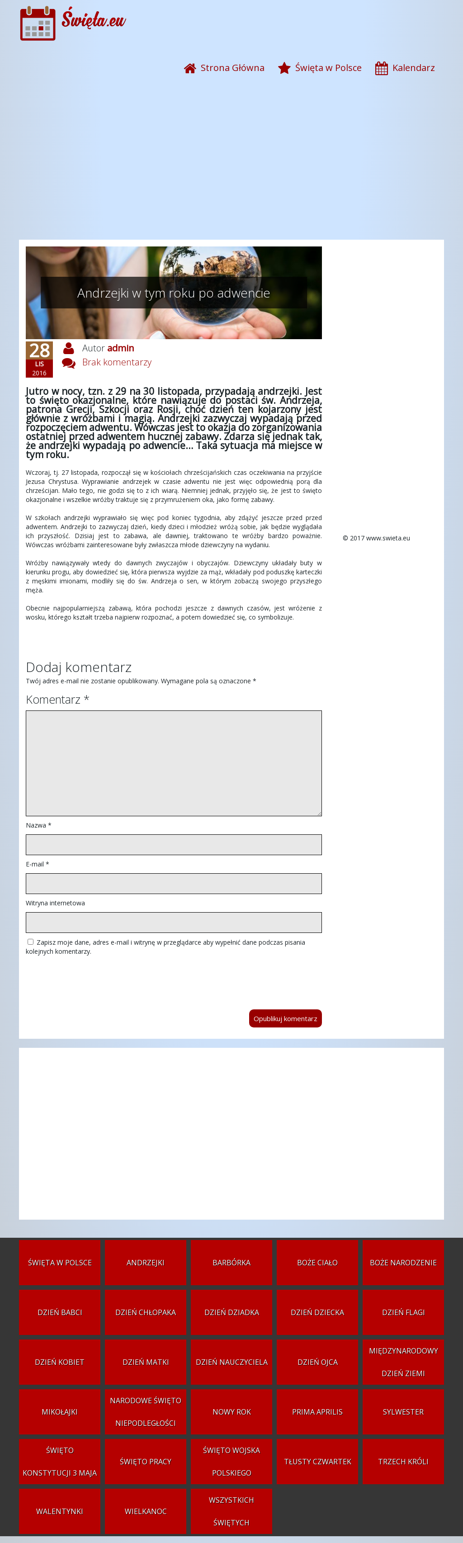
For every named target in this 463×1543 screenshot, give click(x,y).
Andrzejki (146, 1263)
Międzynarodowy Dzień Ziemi (403, 1362)
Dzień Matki (146, 1362)
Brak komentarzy (116, 362)
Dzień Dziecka (317, 1312)
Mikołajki (60, 1412)
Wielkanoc (146, 1511)
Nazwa (39, 825)
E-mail (37, 864)
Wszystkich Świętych (231, 1511)
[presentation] (94, 978)
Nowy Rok (232, 1412)
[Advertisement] (231, 167)
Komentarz (58, 699)
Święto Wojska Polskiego (231, 1461)
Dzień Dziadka (231, 1312)
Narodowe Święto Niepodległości (145, 1412)
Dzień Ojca (318, 1362)
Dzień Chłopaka (145, 1312)
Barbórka (231, 1263)
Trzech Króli (403, 1462)
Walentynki (59, 1511)
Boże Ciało (317, 1263)
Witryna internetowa (55, 903)
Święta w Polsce (60, 1263)
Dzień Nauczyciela (232, 1362)
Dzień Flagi (403, 1312)
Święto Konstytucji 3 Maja (60, 1461)
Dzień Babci (60, 1312)
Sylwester (403, 1412)
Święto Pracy (145, 1462)
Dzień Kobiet (60, 1362)
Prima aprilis (317, 1412)
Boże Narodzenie (403, 1263)
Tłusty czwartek (317, 1462)
